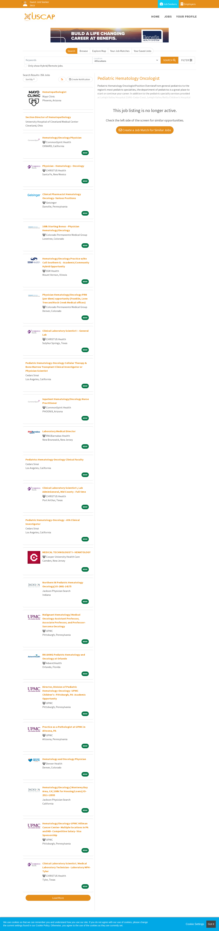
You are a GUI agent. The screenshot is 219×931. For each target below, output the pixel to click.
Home (155, 16)
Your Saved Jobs (142, 51)
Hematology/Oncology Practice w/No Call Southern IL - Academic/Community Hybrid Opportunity (65, 262)
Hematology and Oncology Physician (64, 759)
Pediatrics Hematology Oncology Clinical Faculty (54, 459)
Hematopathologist (54, 91)
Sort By (29, 79)
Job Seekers (168, 4)
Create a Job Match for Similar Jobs (145, 130)
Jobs (168, 16)
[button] (186, 60)
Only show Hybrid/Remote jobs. (45, 65)
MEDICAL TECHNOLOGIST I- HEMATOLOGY (66, 552)
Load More (58, 897)
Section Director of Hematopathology (48, 117)
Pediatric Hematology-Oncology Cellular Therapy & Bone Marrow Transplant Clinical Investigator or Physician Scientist (56, 366)
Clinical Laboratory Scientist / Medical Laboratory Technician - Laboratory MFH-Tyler (66, 867)
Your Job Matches (120, 51)
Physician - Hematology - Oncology (63, 165)
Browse (84, 51)
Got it (211, 924)
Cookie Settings (195, 924)
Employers (188, 4)
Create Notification (79, 79)
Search (71, 51)
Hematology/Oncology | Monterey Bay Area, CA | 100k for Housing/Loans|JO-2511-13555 (65, 791)
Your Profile (186, 16)
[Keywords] (58, 60)
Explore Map (99, 51)
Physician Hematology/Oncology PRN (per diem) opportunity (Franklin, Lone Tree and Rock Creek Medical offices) (65, 298)
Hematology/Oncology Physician (61, 137)
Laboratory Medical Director (58, 431)
